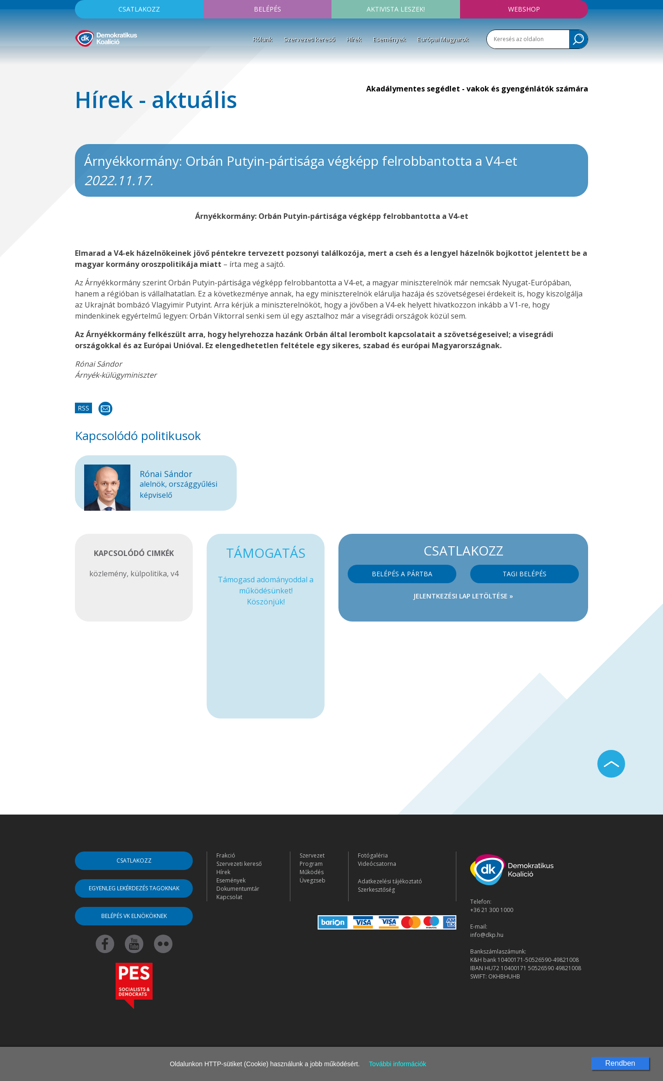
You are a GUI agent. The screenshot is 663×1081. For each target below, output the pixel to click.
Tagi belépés (524, 573)
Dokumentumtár (237, 889)
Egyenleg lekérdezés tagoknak (134, 888)
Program (311, 864)
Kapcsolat (229, 897)
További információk (397, 1064)
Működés (312, 872)
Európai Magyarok (443, 39)
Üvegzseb (312, 880)
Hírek (354, 39)
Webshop (524, 9)
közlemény (108, 573)
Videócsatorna (377, 864)
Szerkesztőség (376, 890)
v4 (174, 573)
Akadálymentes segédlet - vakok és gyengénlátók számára (477, 89)
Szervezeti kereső (309, 39)
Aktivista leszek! (396, 9)
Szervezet (312, 855)
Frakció (225, 855)
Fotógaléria (373, 855)
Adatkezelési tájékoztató (390, 881)
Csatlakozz (139, 9)
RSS (83, 408)
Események (389, 39)
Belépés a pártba (402, 573)
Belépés (267, 9)
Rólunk (262, 39)
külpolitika (148, 573)
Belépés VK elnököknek (134, 916)
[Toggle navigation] (81, 60)
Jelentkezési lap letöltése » (463, 596)
